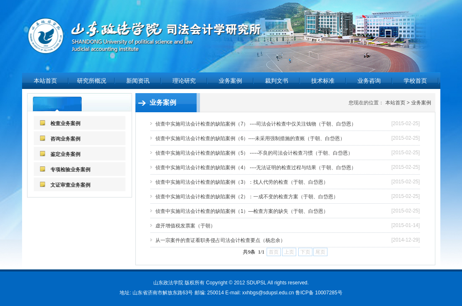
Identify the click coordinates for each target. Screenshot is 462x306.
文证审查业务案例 (70, 185)
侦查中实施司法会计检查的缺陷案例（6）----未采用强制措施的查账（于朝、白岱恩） (250, 138)
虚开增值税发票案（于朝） (185, 226)
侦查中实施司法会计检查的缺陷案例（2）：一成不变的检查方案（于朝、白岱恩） (246, 197)
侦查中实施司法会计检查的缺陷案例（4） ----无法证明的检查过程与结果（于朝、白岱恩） (255, 167)
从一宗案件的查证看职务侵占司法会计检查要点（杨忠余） (220, 240)
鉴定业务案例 (65, 154)
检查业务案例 (65, 123)
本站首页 (45, 80)
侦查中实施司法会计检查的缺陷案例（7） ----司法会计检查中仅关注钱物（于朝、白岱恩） (255, 124)
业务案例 (421, 103)
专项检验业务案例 (70, 170)
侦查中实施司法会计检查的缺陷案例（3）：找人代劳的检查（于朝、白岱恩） (241, 182)
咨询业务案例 (65, 139)
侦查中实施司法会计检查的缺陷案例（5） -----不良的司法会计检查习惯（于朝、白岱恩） (254, 153)
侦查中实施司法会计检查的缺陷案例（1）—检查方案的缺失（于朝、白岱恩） (241, 211)
